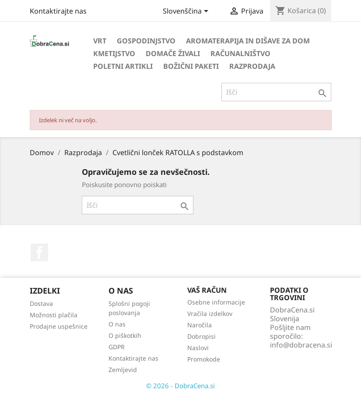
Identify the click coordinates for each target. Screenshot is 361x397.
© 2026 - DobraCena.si (180, 385)
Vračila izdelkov (209, 313)
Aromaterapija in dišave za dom (248, 41)
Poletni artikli (123, 66)
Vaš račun (207, 290)
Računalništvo (240, 53)
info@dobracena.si (301, 345)
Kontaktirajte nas (58, 11)
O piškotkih (125, 335)
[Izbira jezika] (187, 12)
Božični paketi (191, 66)
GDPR (117, 347)
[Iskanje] (276, 92)
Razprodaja (252, 66)
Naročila (199, 325)
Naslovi (198, 348)
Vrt (99, 41)
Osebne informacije (216, 302)
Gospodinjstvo (146, 41)
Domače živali (173, 53)
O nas (117, 324)
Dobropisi (201, 336)
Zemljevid (123, 369)
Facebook (39, 252)
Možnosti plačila (53, 315)
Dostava (41, 303)
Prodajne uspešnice (59, 326)
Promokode (203, 359)
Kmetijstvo (114, 53)
